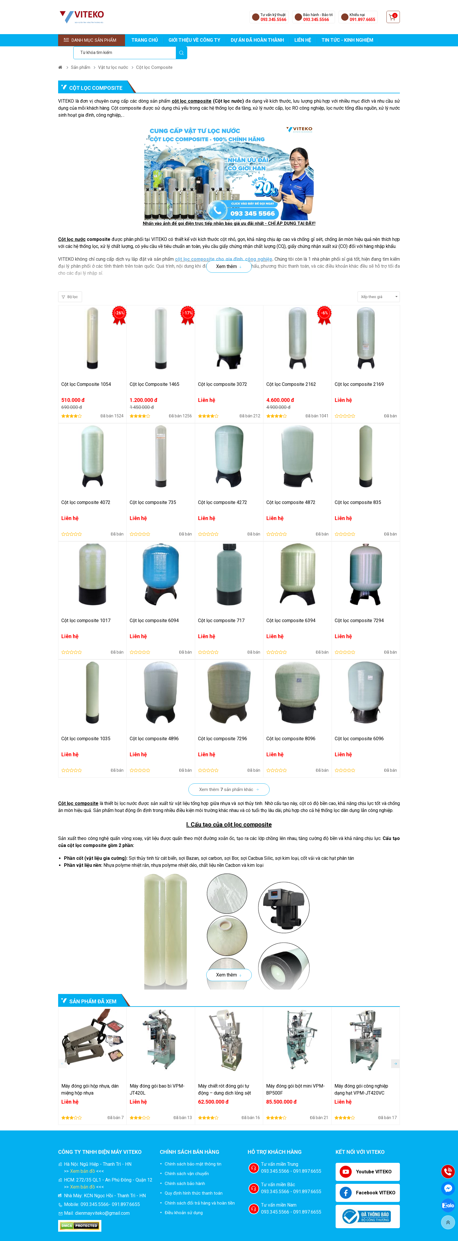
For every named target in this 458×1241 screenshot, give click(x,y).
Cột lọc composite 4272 (222, 489)
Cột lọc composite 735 (153, 489)
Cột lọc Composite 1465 (154, 371)
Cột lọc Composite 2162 (291, 371)
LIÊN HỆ (302, 40)
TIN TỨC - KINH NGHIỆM (347, 40)
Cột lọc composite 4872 (290, 489)
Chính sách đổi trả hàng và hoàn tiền (200, 1190)
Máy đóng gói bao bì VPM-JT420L (157, 1076)
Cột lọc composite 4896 (154, 726)
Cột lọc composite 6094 (154, 607)
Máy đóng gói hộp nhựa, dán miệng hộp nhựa (90, 1076)
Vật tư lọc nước (113, 54)
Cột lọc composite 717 (221, 607)
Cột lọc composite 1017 (85, 607)
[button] (395, 1050)
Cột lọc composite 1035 (85, 726)
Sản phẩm (80, 54)
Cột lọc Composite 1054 (86, 371)
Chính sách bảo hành (185, 1170)
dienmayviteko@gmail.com (102, 1200)
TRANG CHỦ (144, 40)
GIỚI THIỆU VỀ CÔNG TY (194, 40)
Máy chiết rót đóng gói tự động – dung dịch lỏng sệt (224, 1076)
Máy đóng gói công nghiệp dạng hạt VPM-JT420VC (361, 1076)
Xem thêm (226, 253)
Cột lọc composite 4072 (85, 489)
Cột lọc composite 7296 (222, 726)
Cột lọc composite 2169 (359, 371)
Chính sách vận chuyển (187, 1160)
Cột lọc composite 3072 (222, 371)
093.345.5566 (273, 19)
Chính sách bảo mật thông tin (193, 1151)
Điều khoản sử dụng (184, 1200)
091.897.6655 (362, 19)
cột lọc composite (191, 88)
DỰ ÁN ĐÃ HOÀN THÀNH (257, 40)
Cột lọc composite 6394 (290, 607)
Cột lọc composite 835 (358, 489)
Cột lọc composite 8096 (290, 726)
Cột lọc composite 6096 (359, 726)
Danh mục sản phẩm (90, 40)
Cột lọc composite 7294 (359, 607)
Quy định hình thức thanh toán (194, 1180)
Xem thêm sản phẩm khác (226, 776)
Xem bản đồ (82, 1158)
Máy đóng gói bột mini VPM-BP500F (295, 1076)
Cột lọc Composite (154, 54)
